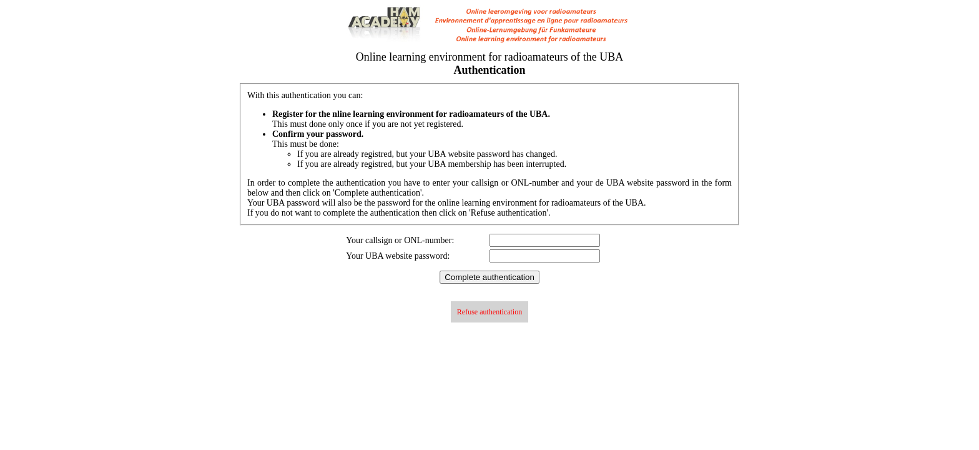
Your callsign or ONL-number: (400, 240)
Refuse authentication (489, 312)
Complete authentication (489, 277)
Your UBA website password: (398, 256)
